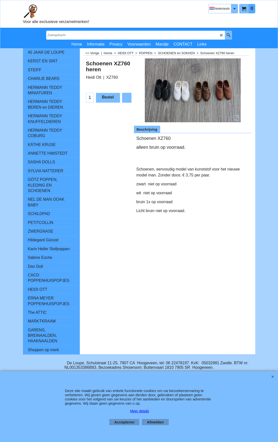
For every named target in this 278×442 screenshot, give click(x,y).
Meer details (139, 411)
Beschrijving (147, 129)
